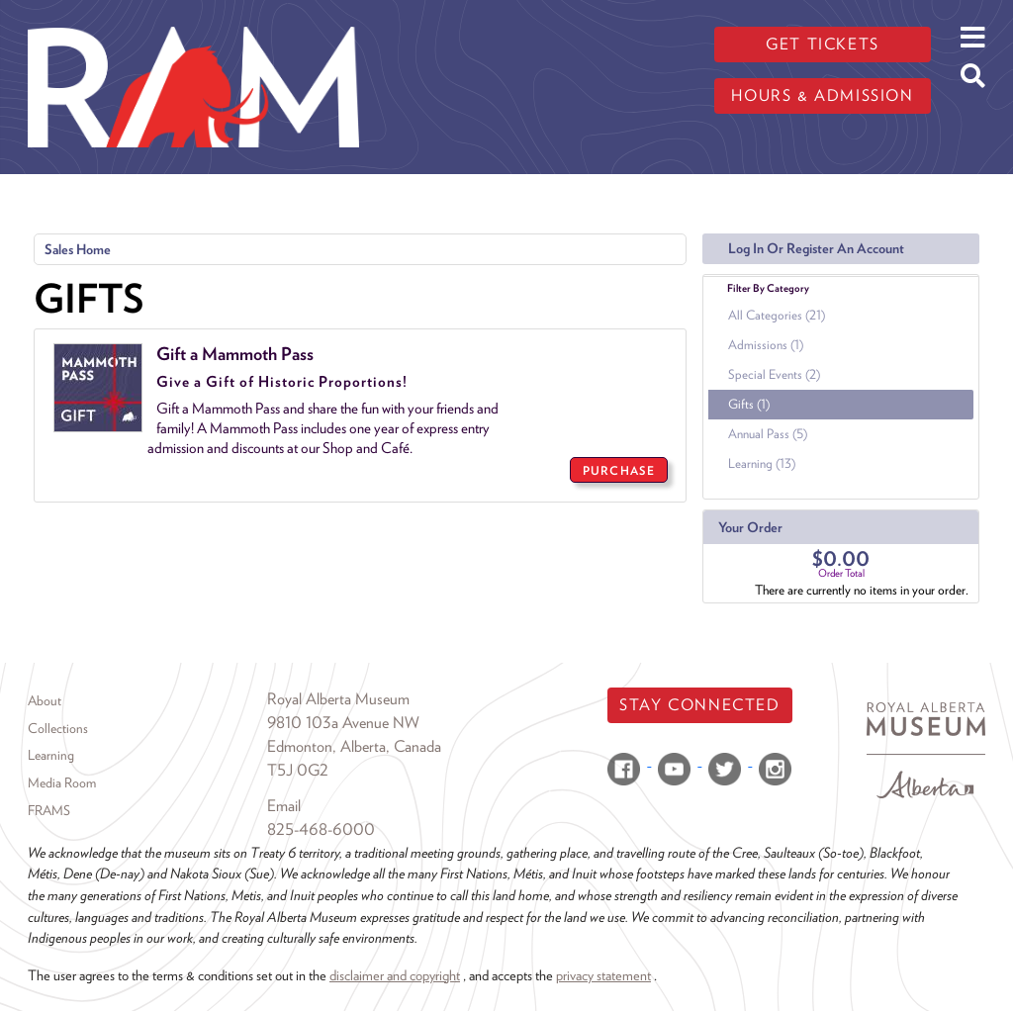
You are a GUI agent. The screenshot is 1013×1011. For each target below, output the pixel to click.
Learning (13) (761, 463)
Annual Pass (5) (767, 433)
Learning (51, 755)
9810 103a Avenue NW (343, 722)
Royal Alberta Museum (338, 698)
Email (284, 805)
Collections (58, 728)
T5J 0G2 (297, 770)
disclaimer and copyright (394, 974)
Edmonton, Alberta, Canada (354, 746)
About (44, 700)
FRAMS (49, 810)
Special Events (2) (774, 374)
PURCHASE (619, 470)
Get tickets (822, 44)
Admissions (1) (765, 344)
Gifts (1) (749, 404)
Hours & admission (822, 95)
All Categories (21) (776, 315)
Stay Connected (699, 704)
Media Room (62, 782)
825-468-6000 (321, 829)
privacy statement (603, 974)
